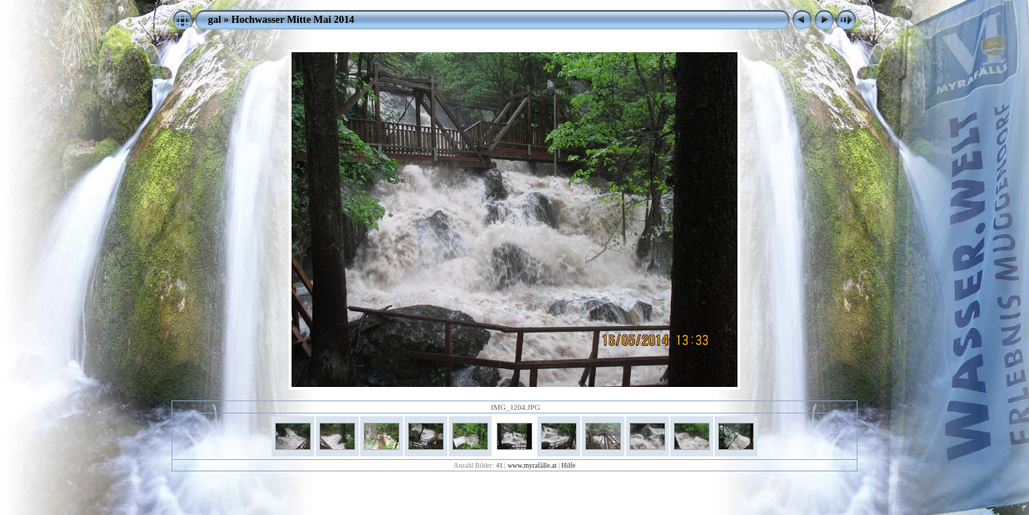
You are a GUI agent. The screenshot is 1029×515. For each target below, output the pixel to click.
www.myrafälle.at (532, 465)
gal (214, 19)
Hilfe (569, 465)
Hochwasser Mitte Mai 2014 (293, 19)
